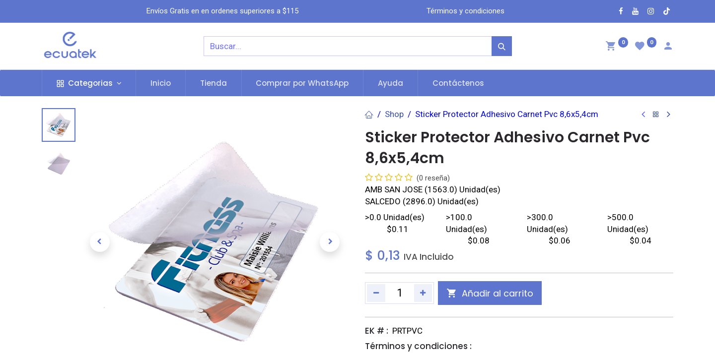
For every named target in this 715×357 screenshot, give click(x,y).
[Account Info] (667, 47)
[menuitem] (160, 83)
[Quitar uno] (376, 293)
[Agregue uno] (423, 293)
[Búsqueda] (502, 46)
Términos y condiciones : (418, 346)
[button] (99, 242)
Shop (394, 114)
